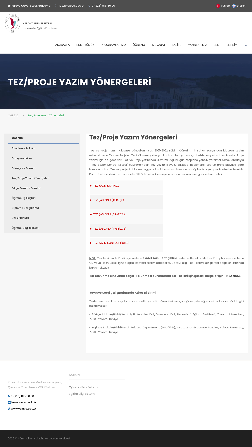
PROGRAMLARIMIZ (113, 44)
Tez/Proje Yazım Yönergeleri (133, 137)
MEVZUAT (158, 44)
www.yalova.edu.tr (22, 409)
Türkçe (225, 6)
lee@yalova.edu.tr (22, 402)
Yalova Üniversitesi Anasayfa (29, 6)
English (241, 6)
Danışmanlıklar (22, 158)
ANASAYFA (62, 44)
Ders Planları (20, 218)
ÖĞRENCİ (139, 44)
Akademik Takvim (23, 148)
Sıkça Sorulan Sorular (26, 188)
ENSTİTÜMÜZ (85, 44)
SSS (216, 44)
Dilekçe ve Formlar (24, 168)
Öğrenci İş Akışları (24, 198)
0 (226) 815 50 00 (21, 396)
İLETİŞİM (231, 44)
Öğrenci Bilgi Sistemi (25, 228)
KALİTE (177, 44)
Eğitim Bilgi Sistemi (82, 394)
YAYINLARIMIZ (197, 44)
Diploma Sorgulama (25, 208)
